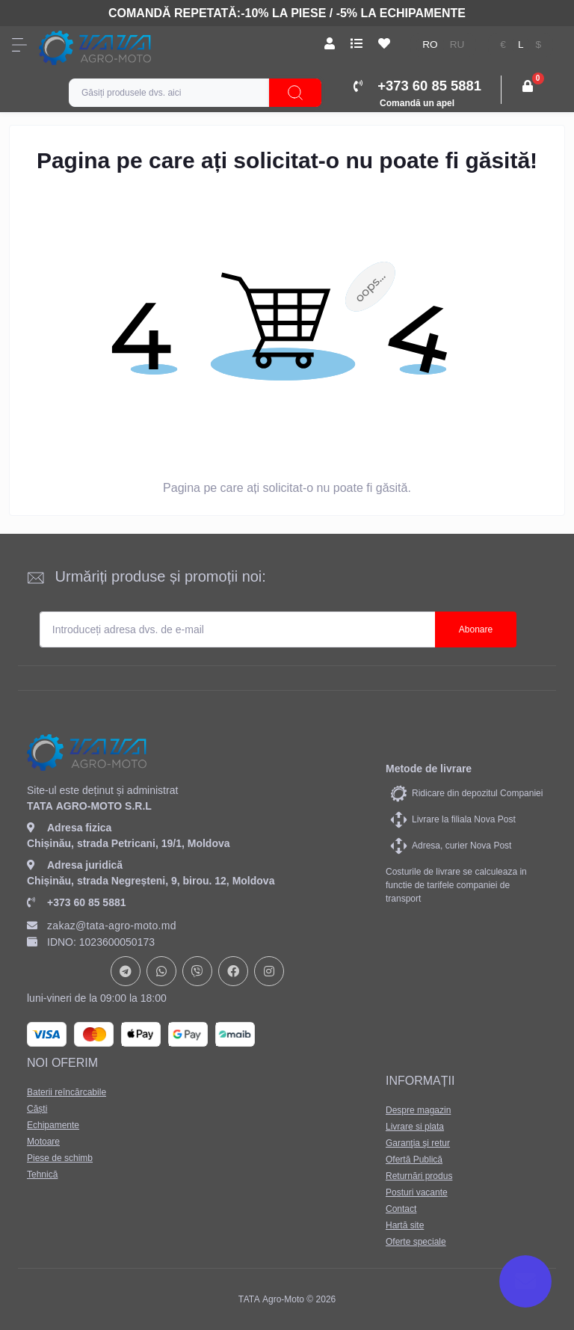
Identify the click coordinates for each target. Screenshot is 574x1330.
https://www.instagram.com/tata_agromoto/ (269, 971)
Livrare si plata (415, 1126)
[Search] (295, 92)
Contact (401, 1209)
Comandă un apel (417, 103)
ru (457, 44)
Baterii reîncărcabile (66, 1092)
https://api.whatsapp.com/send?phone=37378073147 (161, 971)
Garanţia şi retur (418, 1143)
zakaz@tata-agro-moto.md (101, 926)
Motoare (43, 1141)
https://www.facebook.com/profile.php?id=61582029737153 (233, 971)
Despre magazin (418, 1110)
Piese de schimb (60, 1158)
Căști (37, 1108)
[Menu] (19, 44)
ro (429, 44)
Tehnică (42, 1174)
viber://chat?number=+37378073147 (197, 971)
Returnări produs (419, 1176)
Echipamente (53, 1125)
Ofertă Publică (414, 1159)
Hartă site (405, 1225)
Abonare (476, 629)
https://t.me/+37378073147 (126, 971)
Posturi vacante (417, 1192)
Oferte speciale (416, 1242)
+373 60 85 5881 (76, 902)
